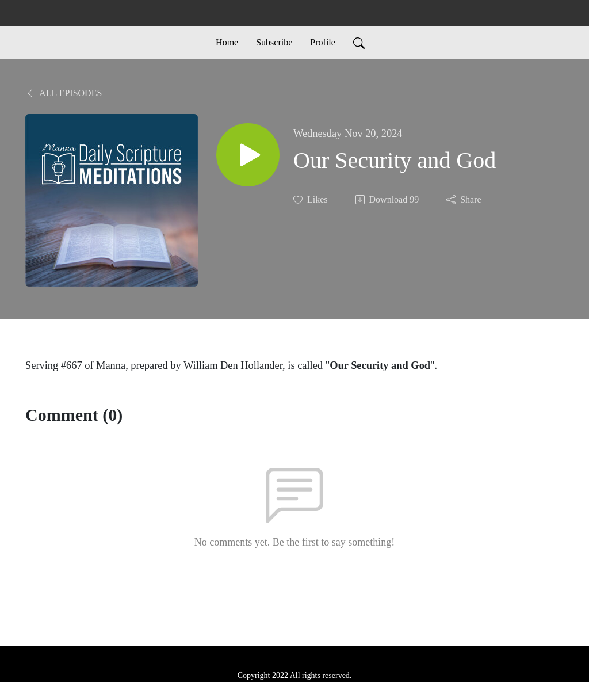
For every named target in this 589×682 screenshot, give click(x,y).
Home (227, 42)
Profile (322, 42)
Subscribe (274, 42)
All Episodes (63, 93)
